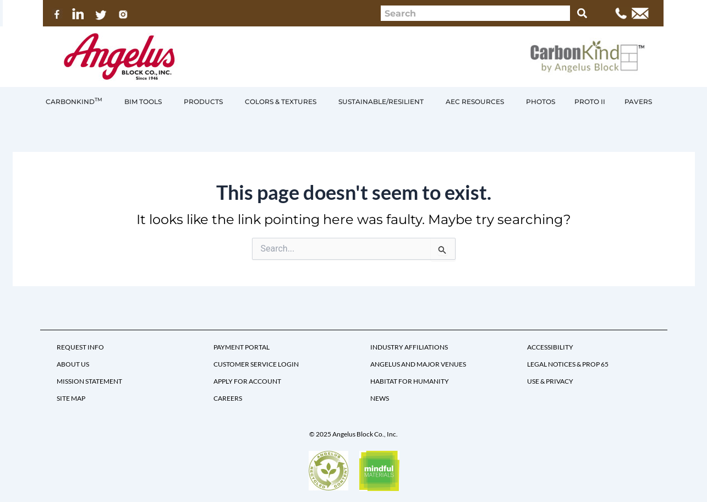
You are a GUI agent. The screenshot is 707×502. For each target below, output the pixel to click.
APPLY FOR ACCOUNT (247, 381)
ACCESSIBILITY (550, 347)
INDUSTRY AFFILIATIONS (409, 347)
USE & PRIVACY (550, 381)
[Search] (582, 13)
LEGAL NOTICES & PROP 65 (568, 364)
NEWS (379, 398)
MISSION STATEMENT (89, 381)
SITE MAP (71, 398)
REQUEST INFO (80, 347)
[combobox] (475, 13)
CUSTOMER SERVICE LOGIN (256, 364)
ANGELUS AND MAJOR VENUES (418, 364)
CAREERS (227, 398)
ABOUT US (73, 364)
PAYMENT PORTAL (241, 347)
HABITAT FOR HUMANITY (409, 381)
